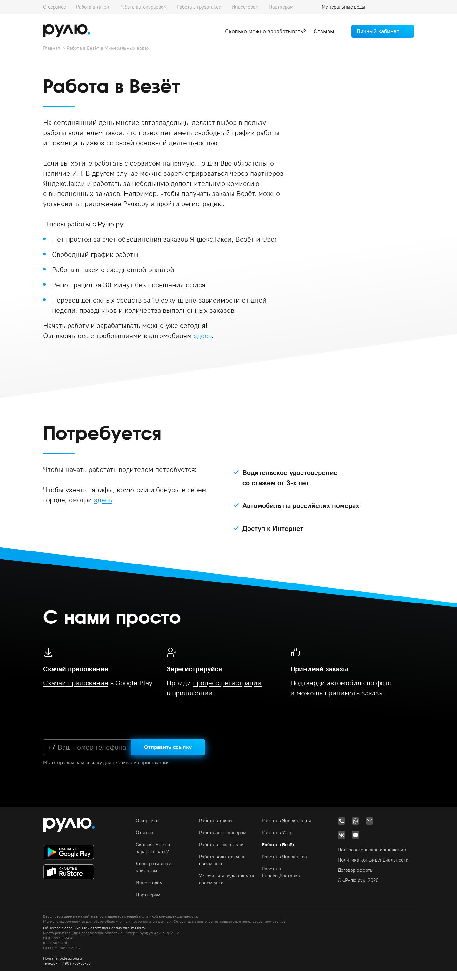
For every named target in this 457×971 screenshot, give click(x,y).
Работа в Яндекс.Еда (284, 857)
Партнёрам (281, 7)
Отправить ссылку (168, 747)
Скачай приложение (75, 682)
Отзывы (324, 31)
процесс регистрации (227, 682)
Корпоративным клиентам (153, 867)
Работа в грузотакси (199, 7)
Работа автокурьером (143, 7)
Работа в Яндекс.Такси (286, 821)
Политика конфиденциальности (373, 860)
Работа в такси (92, 7)
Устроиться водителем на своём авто (227, 879)
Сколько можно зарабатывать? (265, 31)
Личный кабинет (377, 31)
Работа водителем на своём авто (222, 860)
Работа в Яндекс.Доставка (281, 872)
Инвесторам (245, 7)
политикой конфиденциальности (168, 916)
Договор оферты (356, 870)
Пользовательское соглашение (372, 850)
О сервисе (54, 7)
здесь (203, 335)
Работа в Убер (277, 833)
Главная (51, 48)
